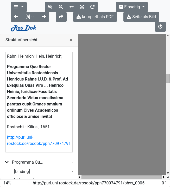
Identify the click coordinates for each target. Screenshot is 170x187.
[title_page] (24, 160)
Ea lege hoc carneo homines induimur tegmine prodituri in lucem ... (29, 168)
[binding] (22, 151)
